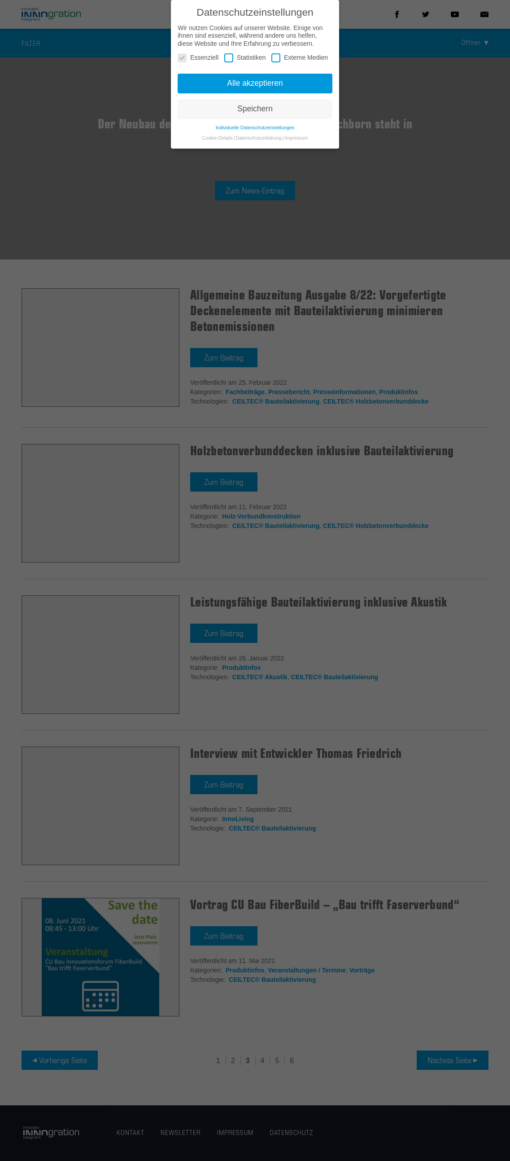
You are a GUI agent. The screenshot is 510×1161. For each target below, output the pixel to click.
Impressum (296, 138)
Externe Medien (299, 57)
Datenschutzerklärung (259, 138)
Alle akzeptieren (255, 83)
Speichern (255, 108)
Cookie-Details (217, 138)
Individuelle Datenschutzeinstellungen (255, 127)
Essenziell (198, 57)
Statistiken (245, 57)
